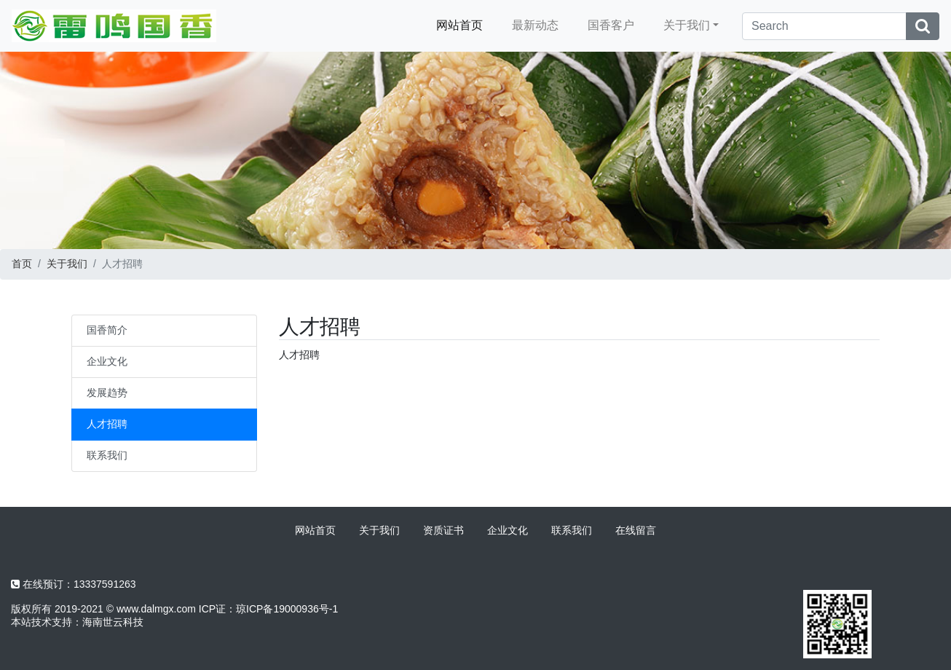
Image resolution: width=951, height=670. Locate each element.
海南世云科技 (112, 622)
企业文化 (107, 361)
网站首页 (459, 25)
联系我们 (107, 455)
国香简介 (107, 330)
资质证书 (443, 530)
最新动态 (535, 25)
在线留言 (635, 530)
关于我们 (686, 25)
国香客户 (611, 25)
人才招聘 (107, 424)
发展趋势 (107, 392)
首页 (22, 263)
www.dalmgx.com (156, 609)
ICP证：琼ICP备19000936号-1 (268, 609)
